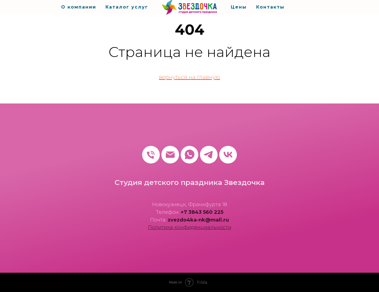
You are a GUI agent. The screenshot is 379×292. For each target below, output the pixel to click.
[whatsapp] (189, 154)
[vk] (228, 154)
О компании (78, 7)
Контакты (270, 7)
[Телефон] (151, 154)
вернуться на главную (189, 77)
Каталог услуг (126, 7)
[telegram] (209, 154)
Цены (239, 7)
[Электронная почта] (170, 154)
